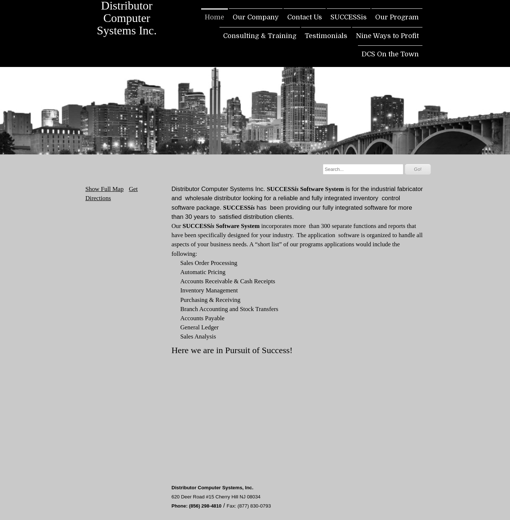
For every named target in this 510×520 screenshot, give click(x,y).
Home (214, 17)
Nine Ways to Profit (387, 36)
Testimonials (326, 36)
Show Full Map (104, 189)
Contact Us (304, 17)
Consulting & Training (259, 36)
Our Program (397, 17)
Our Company (256, 17)
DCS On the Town (390, 54)
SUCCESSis (348, 17)
